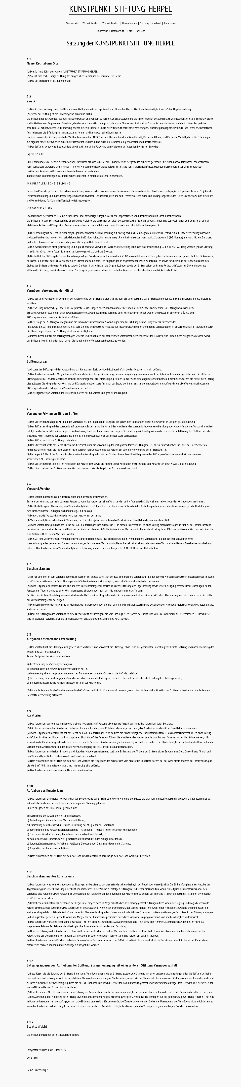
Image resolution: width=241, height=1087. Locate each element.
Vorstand (156, 23)
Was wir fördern (91, 23)
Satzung (144, 23)
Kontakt (141, 31)
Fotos (130, 31)
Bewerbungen (129, 23)
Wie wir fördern (110, 23)
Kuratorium (170, 23)
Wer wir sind (72, 23)
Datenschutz (117, 31)
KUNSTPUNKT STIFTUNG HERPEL (120, 8)
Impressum (102, 31)
